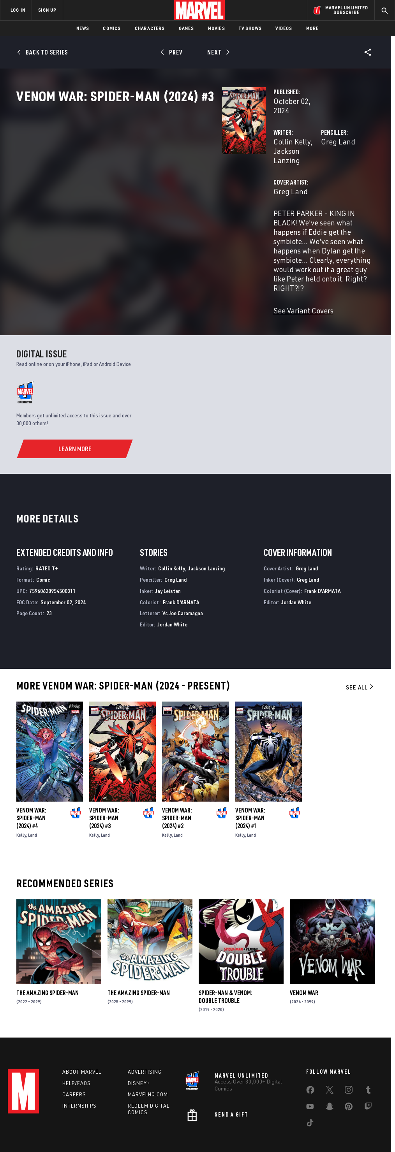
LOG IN (18, 10)
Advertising (145, 1033)
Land (32, 794)
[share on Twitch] (368, 1069)
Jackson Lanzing (197, 166)
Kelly (21, 794)
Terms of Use (33, 1124)
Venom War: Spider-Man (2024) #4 (31, 777)
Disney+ (139, 1044)
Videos (283, 28)
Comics (111, 28)
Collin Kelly (147, 166)
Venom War (304, 952)
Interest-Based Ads (351, 1124)
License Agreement (302, 1124)
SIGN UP (47, 10)
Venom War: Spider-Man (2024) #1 (250, 777)
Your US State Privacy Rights (121, 1124)
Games (186, 28)
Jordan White (172, 583)
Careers (74, 1056)
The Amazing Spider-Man (47, 952)
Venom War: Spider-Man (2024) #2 (177, 777)
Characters (150, 28)
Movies (216, 28)
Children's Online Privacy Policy (242, 1124)
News (82, 28)
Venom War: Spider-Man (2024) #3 (104, 777)
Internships (79, 1067)
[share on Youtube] (310, 1069)
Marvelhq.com (148, 1056)
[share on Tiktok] (310, 1086)
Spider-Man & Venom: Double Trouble (225, 956)
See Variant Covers (159, 270)
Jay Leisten (168, 550)
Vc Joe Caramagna (182, 573)
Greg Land (266, 166)
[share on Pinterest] (349, 1069)
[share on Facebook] (310, 1053)
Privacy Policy (69, 1124)
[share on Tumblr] (368, 1053)
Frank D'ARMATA (181, 561)
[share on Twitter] (329, 1053)
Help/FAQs (76, 1044)
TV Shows (250, 28)
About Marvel (81, 1033)
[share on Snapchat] (329, 1069)
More (312, 28)
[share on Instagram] (349, 1053)
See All (360, 647)
